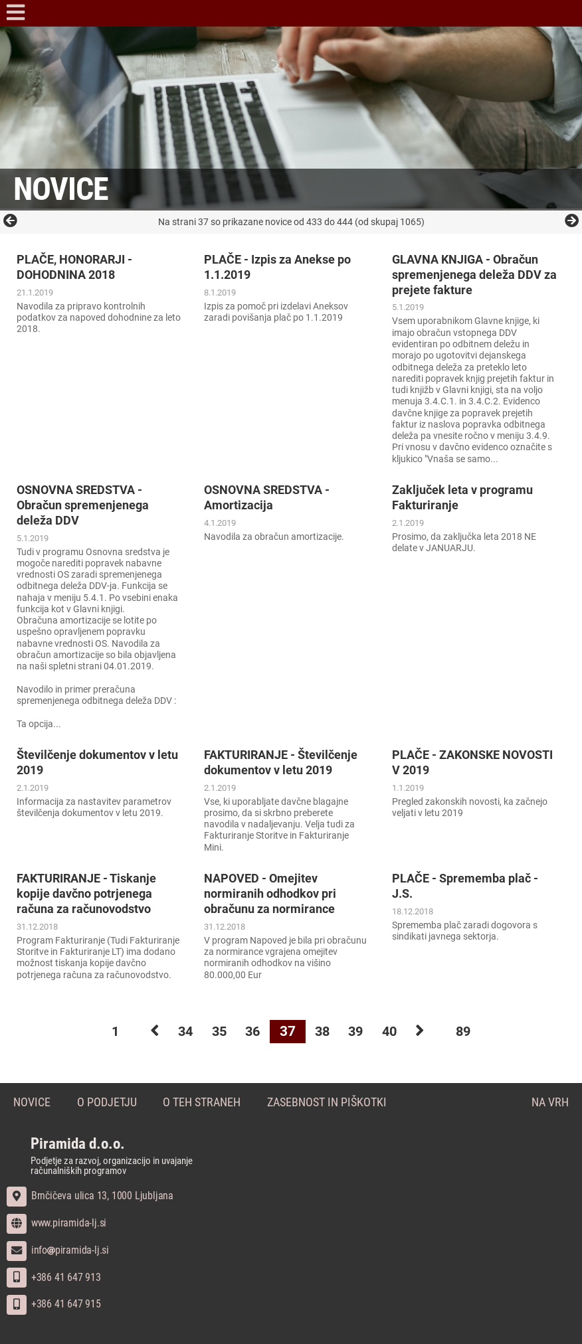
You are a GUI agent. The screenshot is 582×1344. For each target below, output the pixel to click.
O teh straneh (202, 1102)
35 (215, 1031)
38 (323, 1031)
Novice (31, 1102)
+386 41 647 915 (54, 1304)
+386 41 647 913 (54, 1276)
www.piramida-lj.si (56, 1223)
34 (179, 1031)
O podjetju (107, 1102)
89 (473, 1031)
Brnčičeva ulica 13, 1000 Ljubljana (90, 1195)
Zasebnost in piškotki (327, 1102)
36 (251, 1031)
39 (359, 1031)
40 (395, 1031)
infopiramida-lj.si (58, 1249)
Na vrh (550, 1102)
